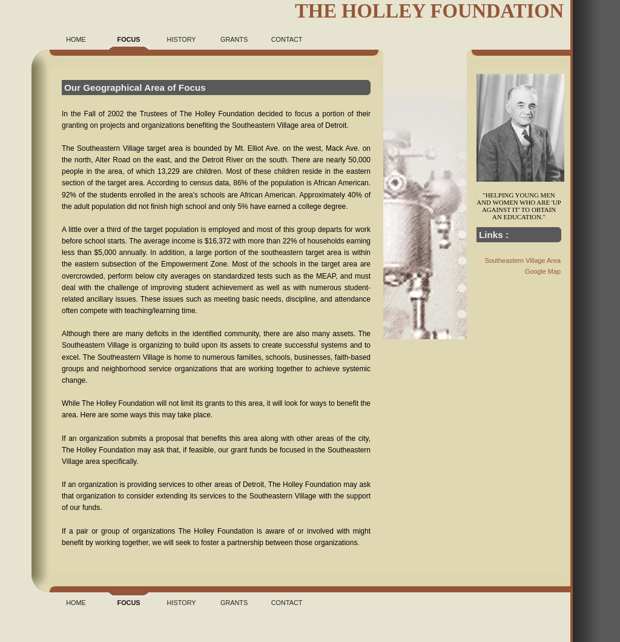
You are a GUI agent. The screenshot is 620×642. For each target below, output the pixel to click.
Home (76, 39)
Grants (234, 39)
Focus (128, 39)
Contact (287, 39)
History (181, 39)
